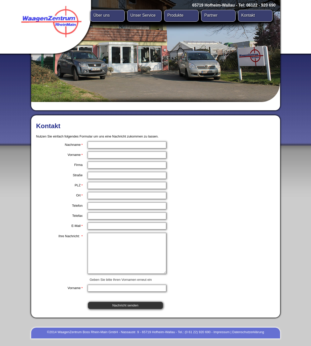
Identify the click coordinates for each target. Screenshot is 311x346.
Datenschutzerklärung (248, 339)
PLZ (79, 185)
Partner (210, 15)
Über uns (102, 15)
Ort (79, 195)
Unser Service (143, 15)
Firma (78, 165)
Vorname (75, 155)
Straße (77, 175)
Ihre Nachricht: (71, 236)
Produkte (175, 15)
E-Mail (77, 226)
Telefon (77, 205)
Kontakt (248, 15)
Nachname (74, 145)
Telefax (77, 216)
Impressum (221, 339)
